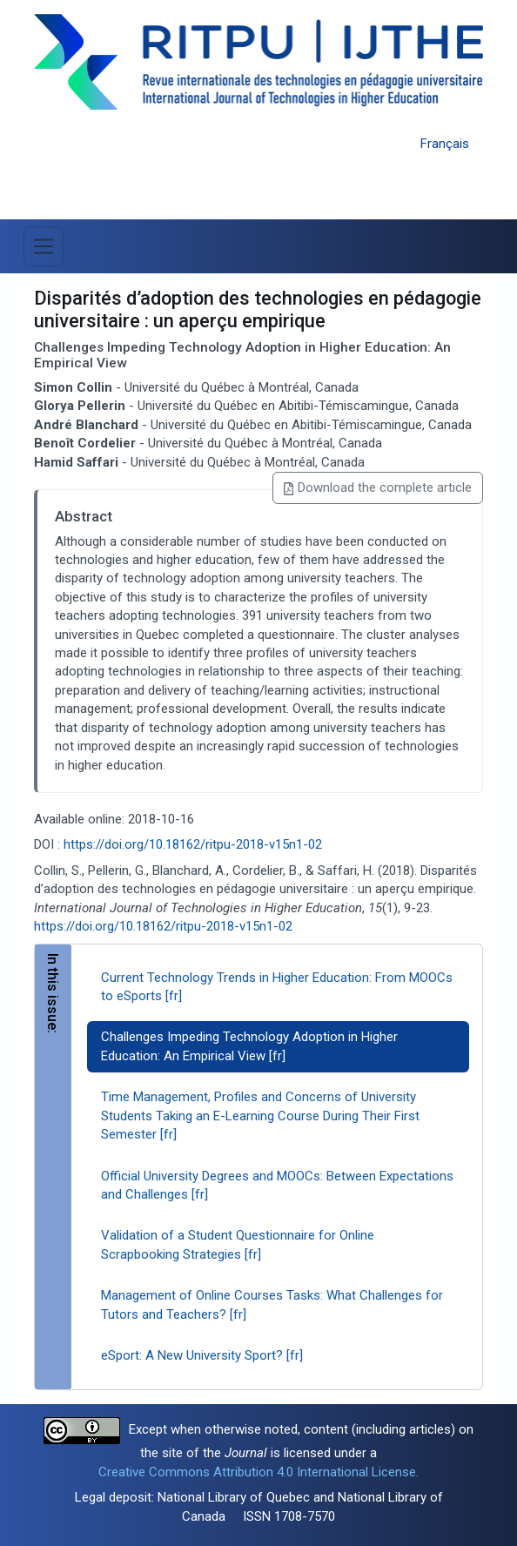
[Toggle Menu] (44, 246)
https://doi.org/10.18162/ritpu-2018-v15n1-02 (193, 844)
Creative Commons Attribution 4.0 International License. (258, 1472)
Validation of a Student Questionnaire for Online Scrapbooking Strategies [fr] (237, 1244)
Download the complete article (378, 487)
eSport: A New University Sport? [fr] (202, 1355)
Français (444, 143)
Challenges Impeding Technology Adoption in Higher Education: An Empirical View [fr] (249, 1046)
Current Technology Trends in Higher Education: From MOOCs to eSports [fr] (277, 987)
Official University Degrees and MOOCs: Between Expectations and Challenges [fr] (277, 1185)
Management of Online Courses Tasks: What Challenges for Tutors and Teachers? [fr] (272, 1304)
